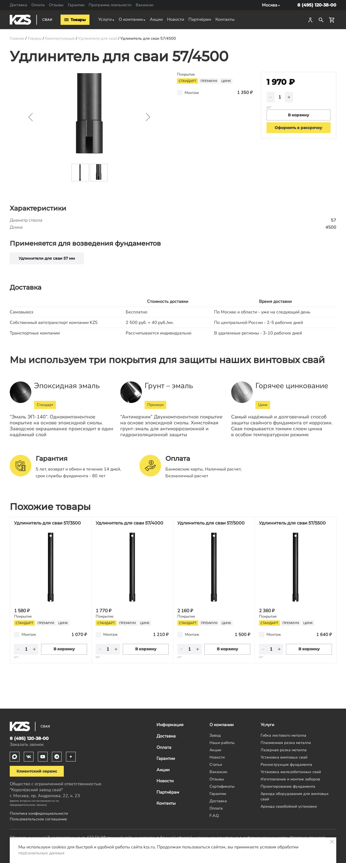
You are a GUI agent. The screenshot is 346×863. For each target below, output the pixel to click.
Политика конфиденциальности (39, 813)
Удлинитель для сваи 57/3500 (47, 523)
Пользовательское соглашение (38, 819)
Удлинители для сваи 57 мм (47, 258)
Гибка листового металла (283, 735)
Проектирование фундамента (288, 786)
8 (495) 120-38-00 (316, 5)
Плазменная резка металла (286, 742)
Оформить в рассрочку (298, 127)
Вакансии (144, 5)
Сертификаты (222, 786)
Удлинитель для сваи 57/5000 (211, 523)
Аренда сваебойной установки (289, 806)
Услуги (105, 19)
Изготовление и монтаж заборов (290, 779)
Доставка (18, 5)
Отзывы (56, 5)
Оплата (38, 5)
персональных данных (41, 853)
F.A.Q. (214, 815)
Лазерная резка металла (284, 750)
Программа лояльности (110, 5)
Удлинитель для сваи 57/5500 (292, 523)
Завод (215, 735)
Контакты (225, 19)
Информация (170, 725)
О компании (131, 19)
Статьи (215, 764)
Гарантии (76, 5)
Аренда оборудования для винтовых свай (295, 796)
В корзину (64, 649)
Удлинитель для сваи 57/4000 (129, 523)
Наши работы (222, 742)
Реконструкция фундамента (286, 764)
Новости (175, 19)
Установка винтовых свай (284, 757)
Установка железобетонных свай (291, 771)
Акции (156, 19)
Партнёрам (199, 19)
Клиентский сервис (36, 771)
